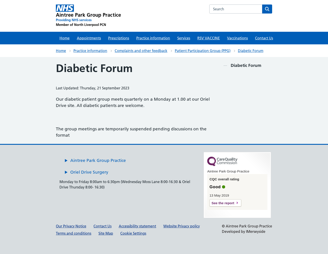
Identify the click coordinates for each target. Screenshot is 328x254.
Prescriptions (118, 38)
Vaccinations (237, 38)
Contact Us (264, 38)
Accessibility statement (137, 226)
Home (64, 38)
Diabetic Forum (250, 50)
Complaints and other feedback (141, 50)
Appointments (89, 38)
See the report (223, 203)
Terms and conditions (73, 233)
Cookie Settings (133, 233)
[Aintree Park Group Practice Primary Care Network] (88, 16)
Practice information (153, 38)
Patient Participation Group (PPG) (202, 50)
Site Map (105, 233)
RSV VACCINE (208, 38)
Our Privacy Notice (71, 226)
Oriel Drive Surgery (89, 172)
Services (183, 38)
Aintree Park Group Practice (98, 160)
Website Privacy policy (181, 226)
